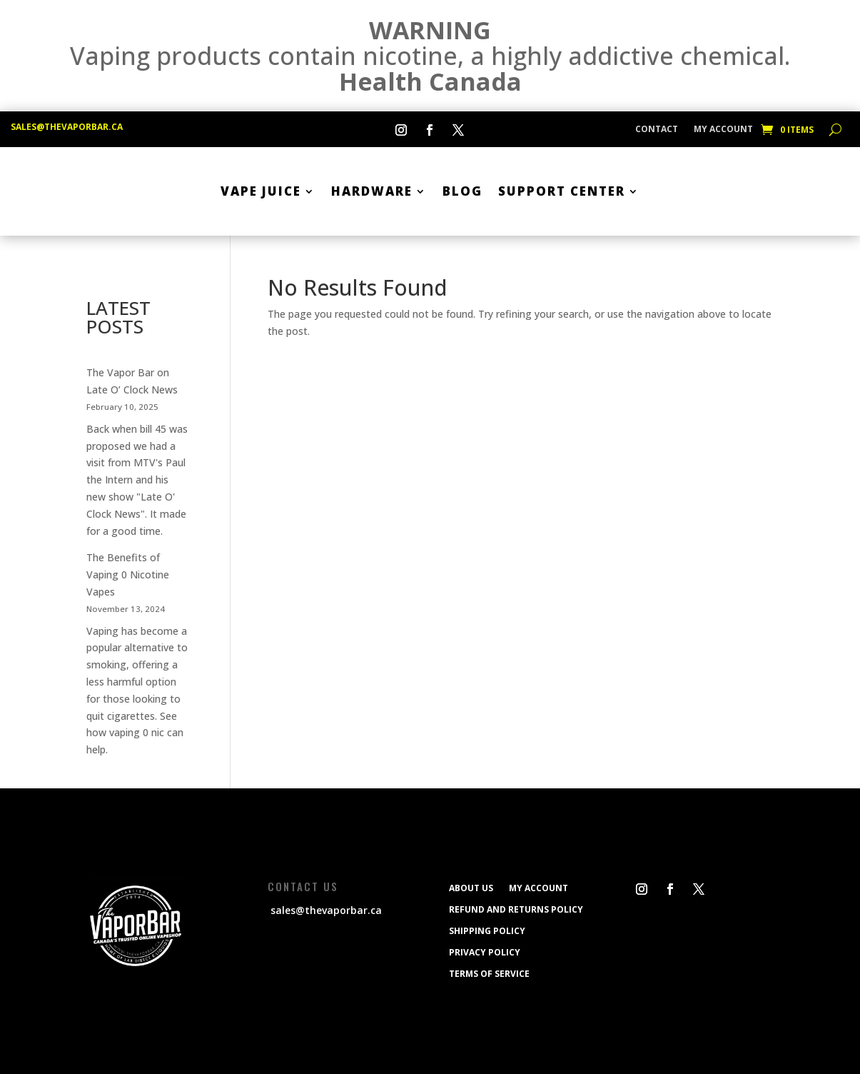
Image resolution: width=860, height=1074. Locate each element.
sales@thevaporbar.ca (67, 127)
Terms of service (489, 973)
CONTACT (656, 129)
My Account (723, 129)
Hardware (372, 191)
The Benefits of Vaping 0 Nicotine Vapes (127, 574)
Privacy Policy (484, 952)
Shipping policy (487, 930)
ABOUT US (471, 887)
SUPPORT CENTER (561, 191)
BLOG (462, 191)
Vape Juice (261, 191)
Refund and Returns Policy (516, 909)
